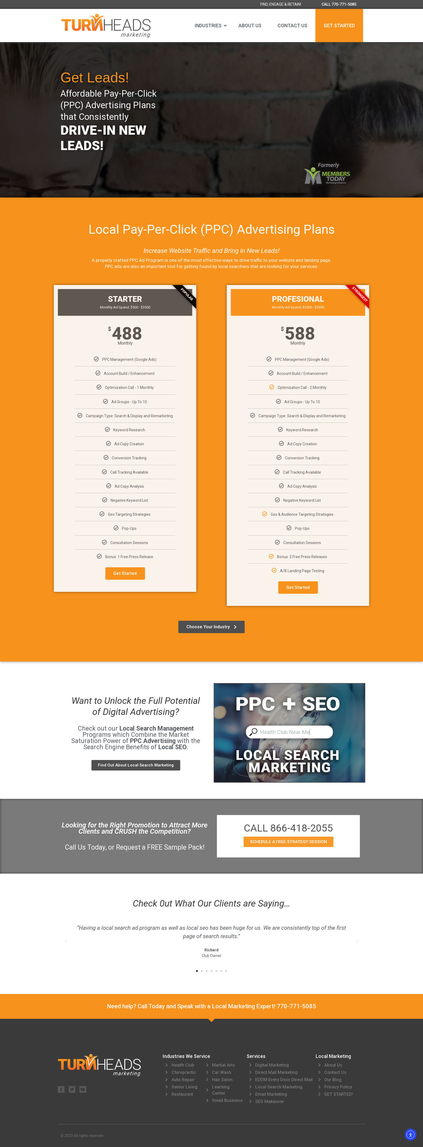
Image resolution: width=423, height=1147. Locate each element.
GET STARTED (339, 25)
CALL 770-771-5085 (339, 4)
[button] (211, 25)
